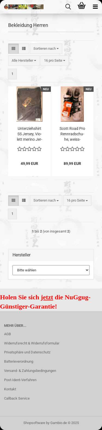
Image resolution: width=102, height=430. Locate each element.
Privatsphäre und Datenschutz (27, 352)
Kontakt (10, 389)
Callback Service (17, 398)
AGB (7, 334)
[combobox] (46, 48)
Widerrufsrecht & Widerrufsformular (31, 343)
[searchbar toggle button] (68, 7)
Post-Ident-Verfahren (20, 380)
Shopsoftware (34, 423)
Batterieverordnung (18, 361)
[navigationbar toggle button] (95, 7)
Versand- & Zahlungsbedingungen (30, 371)
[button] (13, 48)
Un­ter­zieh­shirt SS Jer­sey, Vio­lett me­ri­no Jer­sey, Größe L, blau (29, 134)
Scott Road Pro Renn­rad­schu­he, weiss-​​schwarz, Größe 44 (72, 134)
